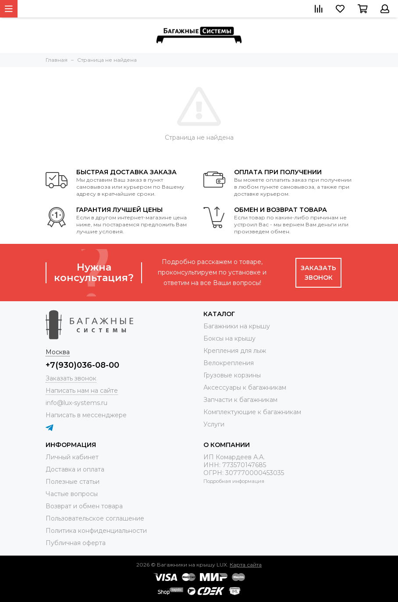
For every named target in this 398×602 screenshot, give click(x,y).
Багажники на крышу (236, 326)
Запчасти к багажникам (240, 400)
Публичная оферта (76, 543)
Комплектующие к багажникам (252, 412)
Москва (58, 352)
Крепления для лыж (234, 351)
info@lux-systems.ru (76, 403)
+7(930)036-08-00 (82, 365)
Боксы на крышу (229, 338)
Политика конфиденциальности (96, 531)
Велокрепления (228, 363)
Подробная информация (233, 481)
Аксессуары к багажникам (244, 387)
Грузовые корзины (232, 375)
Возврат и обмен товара (84, 506)
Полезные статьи (73, 482)
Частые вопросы (72, 494)
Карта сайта (246, 564)
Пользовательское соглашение (95, 518)
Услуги (213, 424)
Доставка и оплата (75, 469)
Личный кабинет (72, 457)
